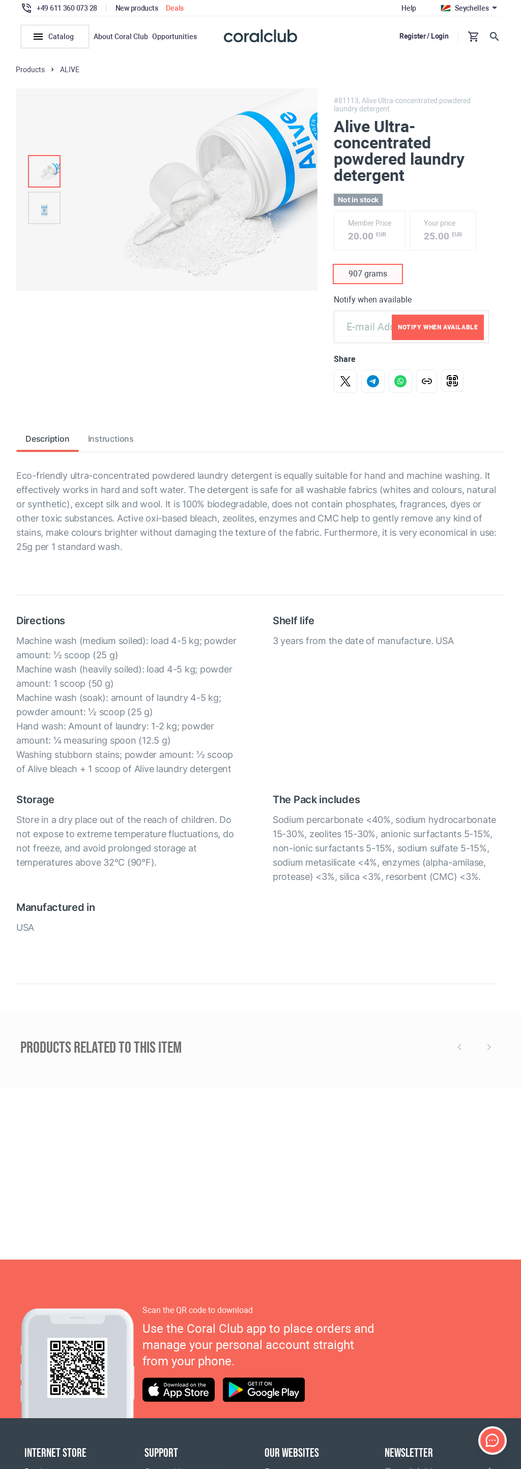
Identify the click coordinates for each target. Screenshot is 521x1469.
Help (408, 8)
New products (136, 8)
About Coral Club (121, 37)
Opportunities (174, 36)
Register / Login (424, 36)
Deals (175, 8)
